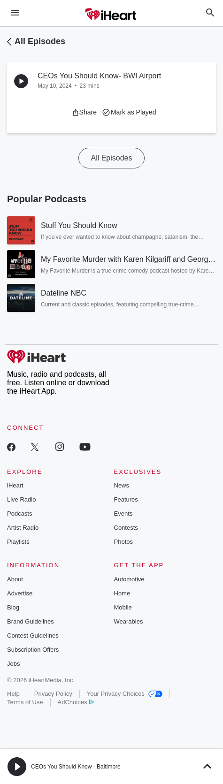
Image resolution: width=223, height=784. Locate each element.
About (15, 579)
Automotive (129, 579)
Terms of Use (25, 702)
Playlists (18, 541)
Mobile (123, 607)
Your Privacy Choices (124, 693)
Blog (13, 607)
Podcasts (19, 513)
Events (123, 513)
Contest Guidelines (33, 635)
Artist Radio (22, 527)
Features (126, 499)
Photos (123, 541)
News (122, 485)
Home (122, 593)
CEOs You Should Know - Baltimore (76, 766)
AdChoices (76, 702)
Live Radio (21, 499)
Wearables (128, 621)
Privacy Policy (53, 693)
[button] (84, 112)
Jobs (13, 663)
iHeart (15, 485)
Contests (126, 527)
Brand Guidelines (30, 621)
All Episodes (40, 41)
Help (13, 693)
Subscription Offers (33, 649)
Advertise (19, 593)
